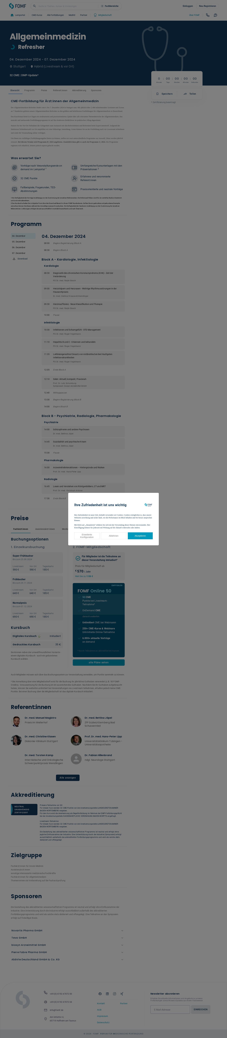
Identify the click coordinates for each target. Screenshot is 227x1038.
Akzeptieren (140, 536)
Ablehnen (113, 535)
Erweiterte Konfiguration (86, 535)
